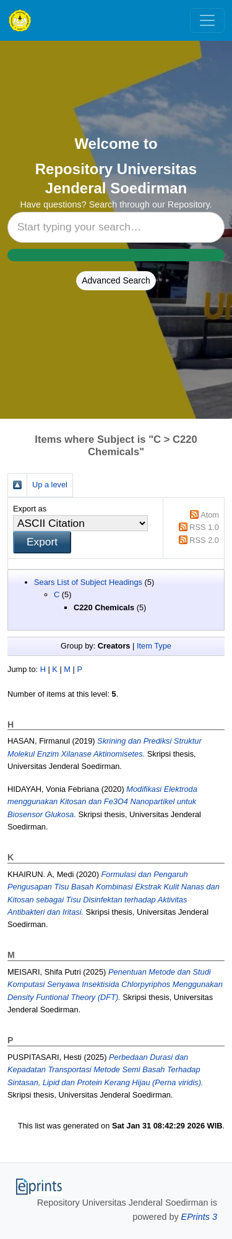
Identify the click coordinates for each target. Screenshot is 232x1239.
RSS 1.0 (204, 527)
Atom (209, 514)
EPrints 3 (199, 1217)
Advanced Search (116, 280)
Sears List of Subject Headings (88, 582)
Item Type (154, 645)
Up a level (49, 484)
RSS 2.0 (204, 540)
